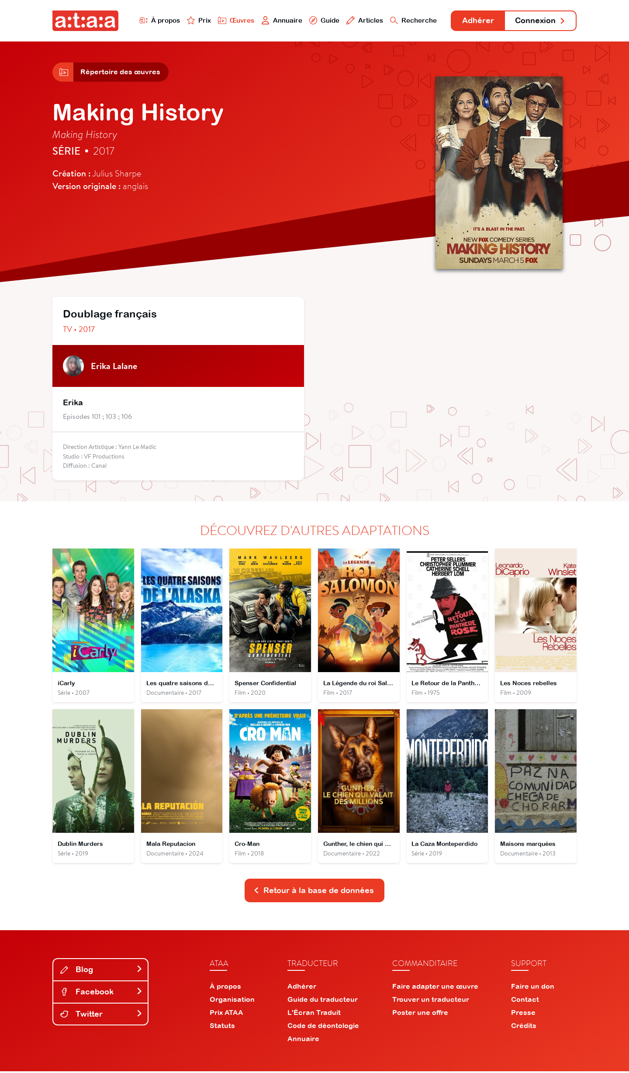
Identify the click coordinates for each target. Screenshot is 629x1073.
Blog (101, 971)
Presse (523, 1014)
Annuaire (280, 20)
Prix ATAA (226, 1014)
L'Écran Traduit (314, 1014)
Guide (323, 20)
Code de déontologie (323, 1027)
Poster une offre (420, 1014)
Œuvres (235, 20)
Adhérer (477, 20)
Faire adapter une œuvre (435, 988)
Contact (525, 1001)
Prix (197, 20)
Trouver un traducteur (430, 1001)
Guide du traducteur (322, 1001)
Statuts (222, 1027)
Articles (363, 20)
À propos (158, 20)
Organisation (232, 1001)
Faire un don (532, 988)
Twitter (101, 1015)
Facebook (101, 993)
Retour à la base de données (313, 892)
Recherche (412, 20)
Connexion (540, 20)
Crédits (523, 1027)
